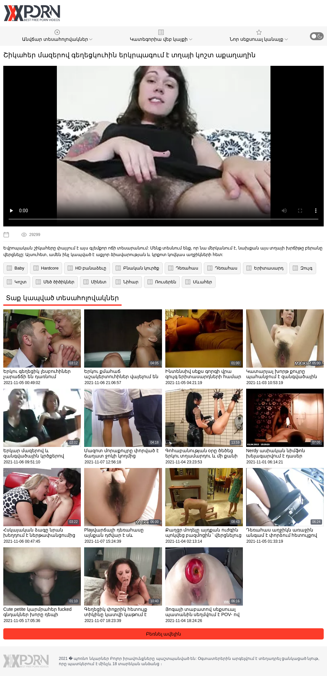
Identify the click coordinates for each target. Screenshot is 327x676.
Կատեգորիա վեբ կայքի (161, 36)
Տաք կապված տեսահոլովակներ (62, 297)
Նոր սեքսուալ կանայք (259, 36)
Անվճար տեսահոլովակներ (57, 36)
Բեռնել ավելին (163, 634)
